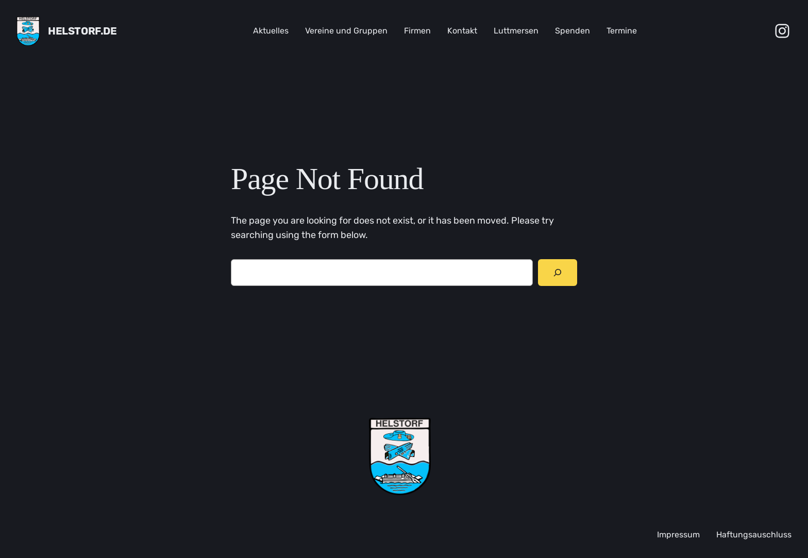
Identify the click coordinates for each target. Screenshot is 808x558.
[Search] (557, 272)
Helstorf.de (82, 31)
